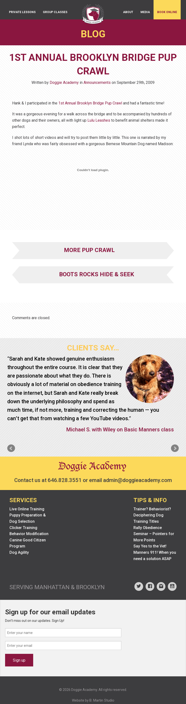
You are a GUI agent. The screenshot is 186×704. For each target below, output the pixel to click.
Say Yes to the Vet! (149, 546)
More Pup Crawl (89, 250)
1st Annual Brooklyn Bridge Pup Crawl (90, 103)
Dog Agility (19, 552)
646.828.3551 (65, 480)
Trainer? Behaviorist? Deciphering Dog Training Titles (152, 515)
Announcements (97, 82)
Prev (11, 448)
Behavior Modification (28, 533)
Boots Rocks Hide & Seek (96, 274)
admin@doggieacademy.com (137, 480)
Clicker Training (23, 527)
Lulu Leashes (98, 120)
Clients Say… (93, 347)
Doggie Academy (64, 82)
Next (175, 448)
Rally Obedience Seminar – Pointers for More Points (153, 533)
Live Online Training (26, 509)
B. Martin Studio (101, 700)
